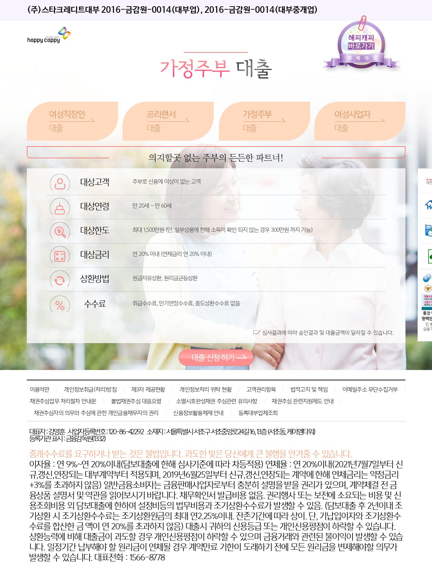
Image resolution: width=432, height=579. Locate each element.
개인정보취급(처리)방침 (90, 389)
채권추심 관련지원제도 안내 (303, 401)
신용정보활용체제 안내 (198, 413)
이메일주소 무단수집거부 (370, 389)
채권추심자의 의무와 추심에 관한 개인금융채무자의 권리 (96, 413)
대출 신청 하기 (216, 357)
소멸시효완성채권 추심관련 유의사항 (216, 401)
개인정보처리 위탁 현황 (205, 389)
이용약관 (40, 389)
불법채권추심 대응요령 (136, 401)
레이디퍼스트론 (49, 35)
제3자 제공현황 (148, 389)
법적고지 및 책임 (309, 389)
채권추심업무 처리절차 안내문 (63, 401)
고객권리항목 (261, 389)
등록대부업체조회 (258, 413)
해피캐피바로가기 (362, 45)
